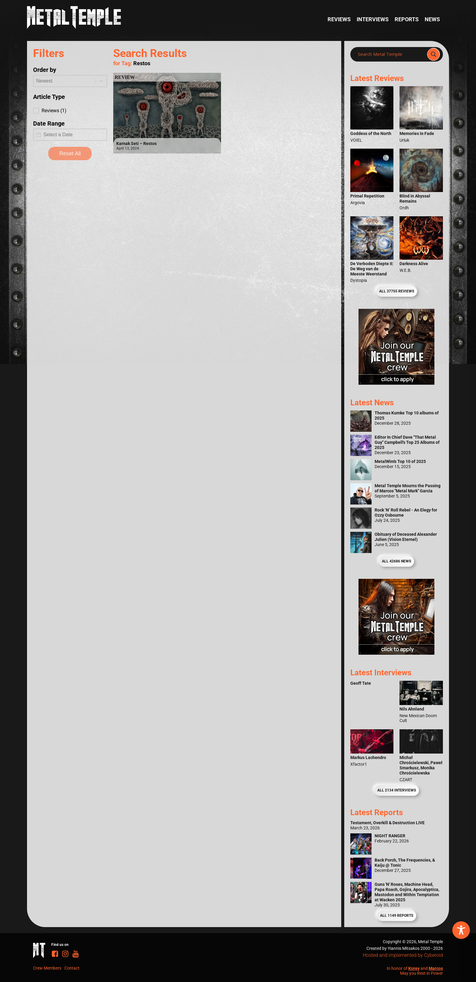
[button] (70, 111)
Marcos (436, 968)
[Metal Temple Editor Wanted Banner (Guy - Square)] (396, 653)
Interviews (373, 19)
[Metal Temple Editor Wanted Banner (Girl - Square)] (396, 383)
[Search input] (390, 54)
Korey (414, 968)
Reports (407, 19)
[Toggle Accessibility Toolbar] (461, 930)
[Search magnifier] (433, 54)
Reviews (339, 19)
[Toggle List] (101, 81)
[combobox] (64, 81)
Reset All (70, 153)
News (432, 19)
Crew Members (47, 968)
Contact (72, 968)
